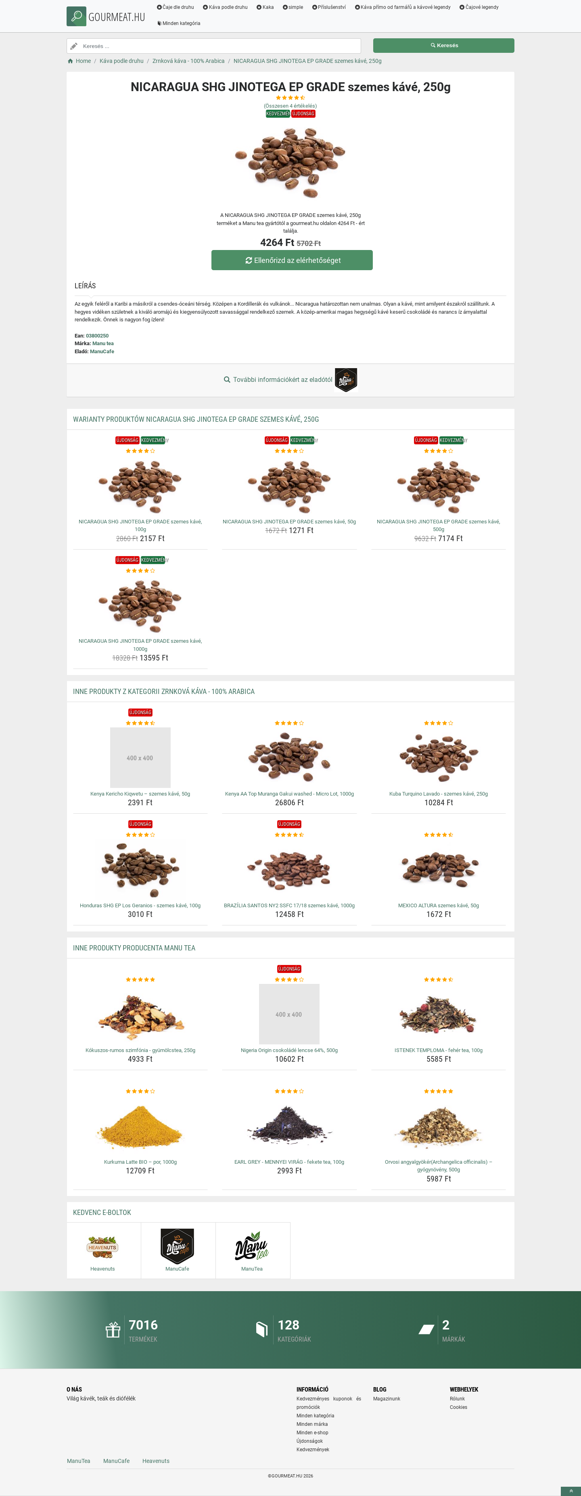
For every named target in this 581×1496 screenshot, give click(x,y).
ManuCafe (102, 351)
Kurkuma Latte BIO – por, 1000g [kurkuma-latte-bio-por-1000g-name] (140, 1162)
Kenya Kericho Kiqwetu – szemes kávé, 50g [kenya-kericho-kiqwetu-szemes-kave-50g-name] (140, 794)
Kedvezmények (313, 1449)
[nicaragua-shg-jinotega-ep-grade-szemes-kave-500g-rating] (439, 451)
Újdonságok (310, 1441)
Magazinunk (386, 1399)
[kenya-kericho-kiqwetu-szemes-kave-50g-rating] (140, 723)
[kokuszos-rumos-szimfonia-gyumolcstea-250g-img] (140, 1014)
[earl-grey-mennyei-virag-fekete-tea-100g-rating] (289, 1092)
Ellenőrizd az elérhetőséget (292, 260)
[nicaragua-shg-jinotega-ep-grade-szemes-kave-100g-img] (140, 485)
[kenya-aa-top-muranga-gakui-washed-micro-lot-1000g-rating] (289, 723)
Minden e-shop (312, 1433)
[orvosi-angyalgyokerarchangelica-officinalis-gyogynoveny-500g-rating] (439, 1092)
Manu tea (103, 343)
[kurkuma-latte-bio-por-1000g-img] (140, 1126)
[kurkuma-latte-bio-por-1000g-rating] (140, 1092)
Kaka (266, 7)
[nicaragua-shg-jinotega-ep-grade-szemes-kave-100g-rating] (140, 451)
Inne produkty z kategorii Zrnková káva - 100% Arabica (164, 691)
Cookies (458, 1407)
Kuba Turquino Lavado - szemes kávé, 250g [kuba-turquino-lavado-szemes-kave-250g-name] (438, 794)
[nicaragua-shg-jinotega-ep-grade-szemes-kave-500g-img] (439, 485)
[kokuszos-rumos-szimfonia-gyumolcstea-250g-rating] (140, 980)
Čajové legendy (480, 7)
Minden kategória (179, 23)
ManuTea (78, 1461)
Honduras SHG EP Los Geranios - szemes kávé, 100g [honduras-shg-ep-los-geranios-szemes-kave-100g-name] (140, 905)
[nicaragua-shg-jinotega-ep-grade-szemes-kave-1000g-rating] (140, 571)
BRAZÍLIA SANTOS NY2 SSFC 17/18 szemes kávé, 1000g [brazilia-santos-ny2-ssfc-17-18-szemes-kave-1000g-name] (289, 905)
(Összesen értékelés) (290, 106)
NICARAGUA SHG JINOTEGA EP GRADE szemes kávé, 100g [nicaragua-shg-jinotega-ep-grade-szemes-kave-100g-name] (140, 526)
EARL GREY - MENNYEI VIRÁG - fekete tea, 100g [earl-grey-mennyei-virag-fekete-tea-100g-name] (289, 1162)
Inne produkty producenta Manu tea (134, 948)
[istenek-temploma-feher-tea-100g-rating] (439, 980)
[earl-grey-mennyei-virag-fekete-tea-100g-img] (289, 1126)
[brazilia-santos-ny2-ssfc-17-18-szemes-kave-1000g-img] (289, 869)
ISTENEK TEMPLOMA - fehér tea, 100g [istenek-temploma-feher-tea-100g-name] (439, 1050)
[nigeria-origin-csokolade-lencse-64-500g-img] (289, 1014)
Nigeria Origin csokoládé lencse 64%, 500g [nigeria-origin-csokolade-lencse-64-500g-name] (289, 1050)
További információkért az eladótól (290, 380)
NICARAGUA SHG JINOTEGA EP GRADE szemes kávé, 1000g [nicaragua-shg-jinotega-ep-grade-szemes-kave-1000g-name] (140, 645)
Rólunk (457, 1399)
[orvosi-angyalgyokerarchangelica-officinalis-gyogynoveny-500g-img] (439, 1126)
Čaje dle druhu (176, 7)
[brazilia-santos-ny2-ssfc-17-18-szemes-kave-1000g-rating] (289, 835)
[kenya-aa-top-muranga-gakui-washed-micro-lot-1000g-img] (289, 757)
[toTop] (571, 1491)
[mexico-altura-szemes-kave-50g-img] (439, 869)
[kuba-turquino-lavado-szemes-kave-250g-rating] (439, 723)
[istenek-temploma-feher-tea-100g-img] (439, 1014)
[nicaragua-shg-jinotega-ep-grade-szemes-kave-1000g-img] (140, 605)
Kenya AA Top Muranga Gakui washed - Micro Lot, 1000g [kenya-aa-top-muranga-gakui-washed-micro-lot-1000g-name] (289, 794)
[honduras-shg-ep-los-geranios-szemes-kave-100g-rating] (140, 835)
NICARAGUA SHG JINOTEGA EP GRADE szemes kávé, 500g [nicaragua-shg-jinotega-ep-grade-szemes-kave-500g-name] (438, 526)
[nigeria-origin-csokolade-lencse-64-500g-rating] (289, 980)
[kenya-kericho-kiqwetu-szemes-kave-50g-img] (140, 757)
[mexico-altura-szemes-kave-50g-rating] (439, 835)
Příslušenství (329, 7)
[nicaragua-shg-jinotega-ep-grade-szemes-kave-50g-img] (289, 485)
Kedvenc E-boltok (102, 1212)
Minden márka (312, 1424)
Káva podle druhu (226, 7)
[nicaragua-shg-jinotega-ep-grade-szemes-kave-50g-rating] (289, 451)
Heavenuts (155, 1461)
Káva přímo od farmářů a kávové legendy (403, 7)
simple (293, 7)
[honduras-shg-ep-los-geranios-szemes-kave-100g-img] (140, 869)
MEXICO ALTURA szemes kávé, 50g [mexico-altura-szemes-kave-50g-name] (438, 905)
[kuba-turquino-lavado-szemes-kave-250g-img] (439, 757)
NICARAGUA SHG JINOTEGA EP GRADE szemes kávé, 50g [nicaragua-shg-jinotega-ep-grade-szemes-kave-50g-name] (289, 522)
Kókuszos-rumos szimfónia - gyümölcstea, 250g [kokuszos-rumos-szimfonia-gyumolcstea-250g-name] (140, 1050)
